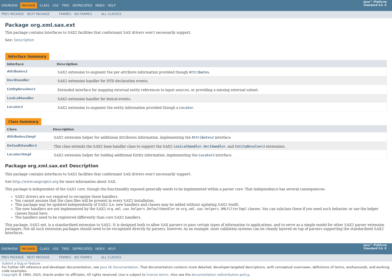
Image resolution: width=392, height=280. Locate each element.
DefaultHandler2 (22, 145)
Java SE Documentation (119, 267)
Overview (10, 5)
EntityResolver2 (21, 89)
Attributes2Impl (21, 136)
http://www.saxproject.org (35, 182)
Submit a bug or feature (21, 263)
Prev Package (13, 14)
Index (100, 5)
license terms (157, 275)
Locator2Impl (19, 154)
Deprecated (82, 5)
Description (24, 40)
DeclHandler (18, 80)
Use (55, 5)
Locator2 (15, 107)
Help (112, 5)
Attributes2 (17, 71)
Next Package (38, 14)
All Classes (111, 14)
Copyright (10, 275)
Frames (65, 14)
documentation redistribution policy (220, 275)
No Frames (83, 14)
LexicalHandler (20, 98)
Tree (66, 5)
